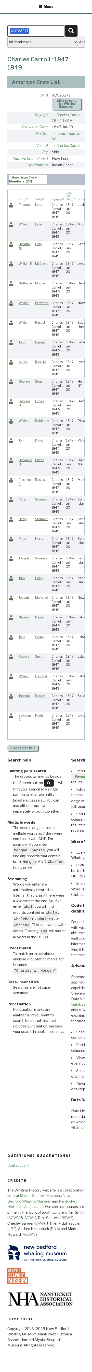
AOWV (14, 1218)
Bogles (40, 696)
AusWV (29, 1234)
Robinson (42, 421)
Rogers (40, 362)
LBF (11, 1229)
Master (41, 133)
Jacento (24, 696)
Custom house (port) (30, 158)
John (22, 342)
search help (22, 748)
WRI (44, 95)
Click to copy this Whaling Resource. (66, 104)
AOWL (29, 1218)
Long (39, 205)
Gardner (41, 676)
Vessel (42, 145)
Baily (38, 244)
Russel (40, 322)
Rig (45, 152)
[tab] (28, 179)
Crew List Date (35, 127)
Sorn (38, 381)
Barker (40, 342)
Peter (22, 499)
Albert (23, 362)
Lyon (38, 224)
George (24, 381)
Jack (22, 578)
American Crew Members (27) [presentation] (23, 179)
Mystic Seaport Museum (40, 1195)
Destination (37, 165)
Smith (39, 656)
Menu (46, 6)
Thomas (25, 205)
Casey (39, 637)
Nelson (24, 617)
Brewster (42, 303)
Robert (24, 656)
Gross (39, 401)
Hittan (39, 460)
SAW (39, 1223)
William (24, 224)
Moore (40, 283)
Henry (23, 519)
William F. (25, 263)
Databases (80, 1004)
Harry (39, 538)
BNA (55, 1229)
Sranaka (41, 499)
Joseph (24, 558)
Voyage (41, 115)
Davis (39, 440)
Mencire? (41, 597)
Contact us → (18, 1165)
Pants (39, 715)
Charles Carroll (68, 145)
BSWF (66, 1218)
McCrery (41, 263)
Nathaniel (26, 283)
